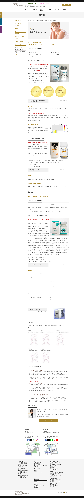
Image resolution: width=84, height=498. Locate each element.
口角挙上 (35, 481)
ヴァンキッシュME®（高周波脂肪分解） (57, 472)
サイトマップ (67, 492)
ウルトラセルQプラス (37, 468)
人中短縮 (35, 482)
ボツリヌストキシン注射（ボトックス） (40, 465)
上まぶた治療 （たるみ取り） (23, 472)
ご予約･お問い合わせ (66, 4)
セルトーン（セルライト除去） (55, 473)
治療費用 (49, 9)
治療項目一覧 (34, 9)
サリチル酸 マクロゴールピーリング (56, 464)
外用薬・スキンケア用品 (54, 468)
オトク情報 (57, 9)
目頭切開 (19, 464)
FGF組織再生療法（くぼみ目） (23, 470)
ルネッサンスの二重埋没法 (22, 462)
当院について (26, 9)
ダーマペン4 (52, 463)
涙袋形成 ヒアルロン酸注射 (22, 465)
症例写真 (64, 9)
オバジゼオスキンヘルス (19, 47)
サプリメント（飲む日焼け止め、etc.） (20, 52)
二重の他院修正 (20, 466)
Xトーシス (35, 467)
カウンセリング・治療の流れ (42, 10)
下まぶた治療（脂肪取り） (22, 476)
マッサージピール (53, 465)
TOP (19, 9)
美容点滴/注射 (52, 466)
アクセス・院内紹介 (28, 437)
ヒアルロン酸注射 (37, 464)
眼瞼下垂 (19, 473)
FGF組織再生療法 (37, 463)
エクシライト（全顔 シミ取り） (55, 462)
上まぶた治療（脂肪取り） (22, 471)
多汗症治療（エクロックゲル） (55, 481)
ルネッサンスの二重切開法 (22, 463)
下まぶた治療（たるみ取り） (23, 477)
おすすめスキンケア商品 (19, 49)
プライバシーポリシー (60, 492)
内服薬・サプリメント (54, 469)
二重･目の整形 (20, 461)
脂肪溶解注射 (36, 487)
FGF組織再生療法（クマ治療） (23, 475)
